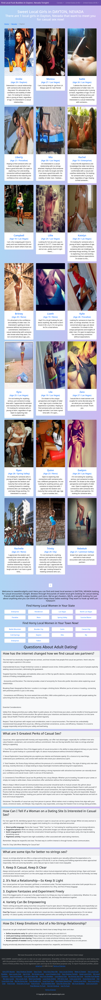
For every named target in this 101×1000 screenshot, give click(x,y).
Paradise (15, 617)
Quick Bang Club (89, 979)
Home (6, 24)
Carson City (86, 629)
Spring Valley (62, 617)
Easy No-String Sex (63, 983)
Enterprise (15, 612)
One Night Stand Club (64, 981)
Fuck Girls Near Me (31, 976)
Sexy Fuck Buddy (16, 976)
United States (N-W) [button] (90, 3)
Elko (62, 635)
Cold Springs (15, 635)
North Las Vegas (86, 612)
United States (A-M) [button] (73, 3)
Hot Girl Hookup (53, 986)
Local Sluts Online (49, 979)
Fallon (38, 641)
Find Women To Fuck (37, 986)
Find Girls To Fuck (23, 983)
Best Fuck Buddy (35, 979)
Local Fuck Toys (48, 981)
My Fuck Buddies (78, 983)
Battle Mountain (15, 629)
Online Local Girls (79, 981)
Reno (39, 617)
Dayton (38, 635)
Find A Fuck (35, 983)
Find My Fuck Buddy (92, 976)
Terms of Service (59, 966)
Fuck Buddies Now (48, 983)
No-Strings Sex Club (75, 976)
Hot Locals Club (21, 979)
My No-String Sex (21, 981)
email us (39, 966)
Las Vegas (62, 612)
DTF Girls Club (63, 979)
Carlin (62, 629)
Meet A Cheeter (80, 972)
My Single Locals (38, 974)
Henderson (39, 612)
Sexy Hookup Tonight (24, 972)
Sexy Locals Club (15, 974)
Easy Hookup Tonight (70, 974)
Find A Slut (11, 983)
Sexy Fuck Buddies (46, 976)
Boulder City (38, 629)
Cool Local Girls (92, 983)
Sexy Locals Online (66, 972)
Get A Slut (26, 974)
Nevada (14, 24)
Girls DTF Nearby (8, 972)
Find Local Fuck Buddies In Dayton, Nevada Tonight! (25, 2)
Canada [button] (60, 3)
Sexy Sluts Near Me (50, 972)
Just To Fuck (65, 986)
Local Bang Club (61, 976)
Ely (86, 635)
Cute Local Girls (75, 979)
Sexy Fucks (38, 972)
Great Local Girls (85, 974)
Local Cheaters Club (53, 974)
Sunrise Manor (86, 617)
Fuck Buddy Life (35, 981)
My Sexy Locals (8, 979)
